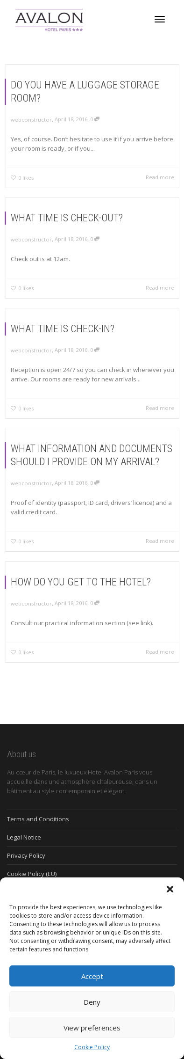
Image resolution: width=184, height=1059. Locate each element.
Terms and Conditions (38, 819)
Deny (92, 1002)
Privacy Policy (26, 855)
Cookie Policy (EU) (32, 873)
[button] (170, 889)
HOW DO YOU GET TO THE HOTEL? (81, 582)
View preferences (92, 1027)
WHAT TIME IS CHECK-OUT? (67, 218)
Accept (92, 976)
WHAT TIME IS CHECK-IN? (62, 329)
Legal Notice (24, 837)
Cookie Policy (92, 1047)
